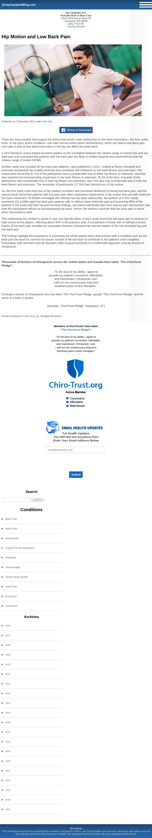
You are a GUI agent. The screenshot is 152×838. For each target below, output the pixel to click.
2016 (8, 722)
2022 (8, 780)
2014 (8, 703)
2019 (8, 751)
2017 (8, 732)
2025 (8, 809)
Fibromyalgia (13, 567)
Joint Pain (47, 121)
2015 (8, 713)
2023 (8, 790)
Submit (76, 474)
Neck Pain (11, 528)
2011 (8, 674)
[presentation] (76, 462)
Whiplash (11, 557)
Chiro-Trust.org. (31, 316)
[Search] (16, 499)
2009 (8, 655)
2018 (8, 742)
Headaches (12, 538)
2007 (8, 635)
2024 (8, 800)
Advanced (11, 605)
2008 (8, 645)
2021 (8, 771)
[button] (38, 499)
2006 (8, 626)
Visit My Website (76, 26)
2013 (8, 693)
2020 (8, 761)
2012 (8, 684)
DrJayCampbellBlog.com (18, 4)
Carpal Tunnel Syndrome (20, 547)
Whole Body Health (17, 576)
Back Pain (11, 518)
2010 (8, 664)
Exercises (11, 596)
